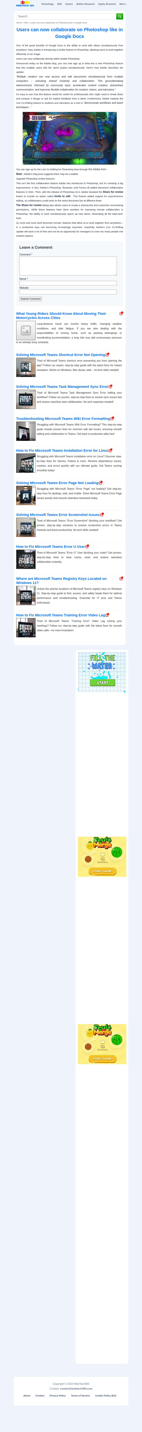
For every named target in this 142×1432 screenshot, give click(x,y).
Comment (25, 254)
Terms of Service (80, 1395)
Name (23, 278)
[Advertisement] (102, 714)
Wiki (59, 4)
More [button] (122, 4)
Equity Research (107, 4)
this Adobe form (97, 169)
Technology (47, 4)
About (26, 1395)
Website (24, 287)
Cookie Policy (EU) (105, 1395)
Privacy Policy (58, 1395)
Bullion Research (85, 4)
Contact (40, 1395)
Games (69, 4)
